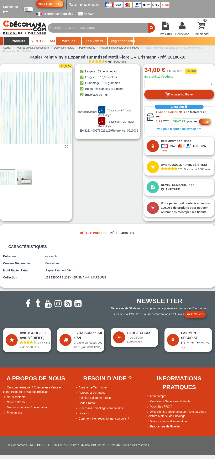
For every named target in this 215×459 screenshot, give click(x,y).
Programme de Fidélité (163, 426)
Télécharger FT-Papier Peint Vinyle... (115, 111)
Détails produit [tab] (93, 233)
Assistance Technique (91, 387)
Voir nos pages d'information (166, 421)
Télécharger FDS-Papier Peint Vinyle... (116, 122)
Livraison (179, 106)
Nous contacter (14, 397)
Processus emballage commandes (99, 408)
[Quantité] (179, 84)
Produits (16, 41)
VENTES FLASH (43, 41)
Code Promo (85, 403)
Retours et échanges (90, 393)
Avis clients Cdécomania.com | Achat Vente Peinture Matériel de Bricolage (176, 414)
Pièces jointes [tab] (122, 233)
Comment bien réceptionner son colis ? (102, 418)
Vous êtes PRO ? (161, 406)
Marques (68, 41)
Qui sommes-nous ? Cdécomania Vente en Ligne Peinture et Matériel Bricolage (32, 389)
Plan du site (12, 412)
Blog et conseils (121, 41)
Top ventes (94, 41)
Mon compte (156, 396)
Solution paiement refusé (93, 398)
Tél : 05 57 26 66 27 (84, 5)
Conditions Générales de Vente (168, 401)
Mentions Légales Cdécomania (25, 407)
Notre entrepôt (14, 402)
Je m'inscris (195, 314)
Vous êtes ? (50, 4)
